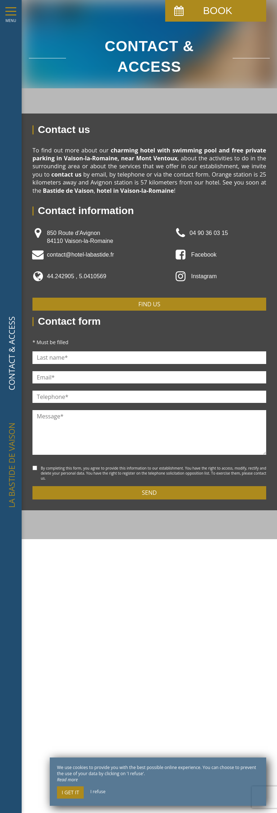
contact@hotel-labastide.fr (80, 255)
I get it (70, 792)
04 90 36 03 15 (208, 233)
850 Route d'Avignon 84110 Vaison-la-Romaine (80, 237)
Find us (149, 304)
